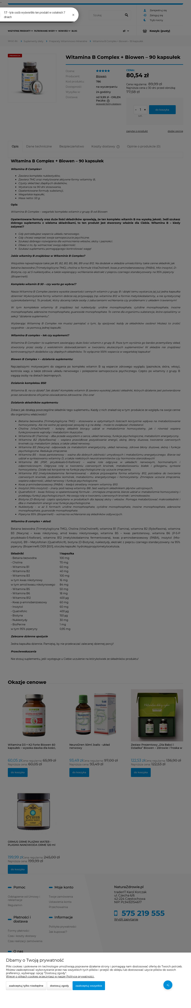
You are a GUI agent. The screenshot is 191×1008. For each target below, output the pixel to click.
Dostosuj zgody (59, 985)
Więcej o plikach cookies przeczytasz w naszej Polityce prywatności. (50, 976)
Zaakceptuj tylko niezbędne (26, 985)
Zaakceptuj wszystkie (89, 985)
